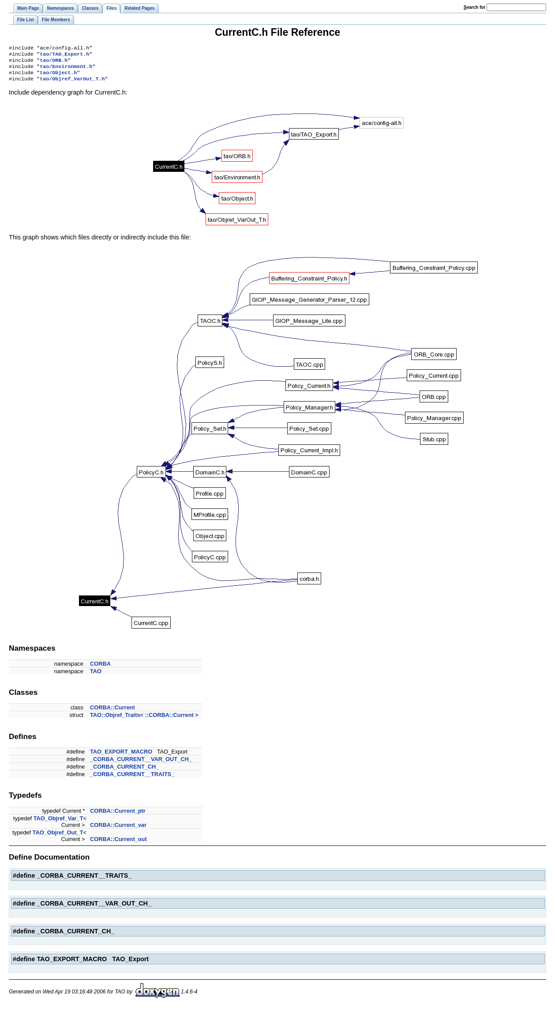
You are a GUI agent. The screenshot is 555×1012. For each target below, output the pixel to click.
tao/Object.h (58, 76)
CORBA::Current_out (118, 844)
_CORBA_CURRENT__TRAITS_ (132, 779)
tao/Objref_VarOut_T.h (72, 83)
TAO (95, 676)
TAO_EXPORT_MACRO (121, 757)
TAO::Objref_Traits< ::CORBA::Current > (144, 720)
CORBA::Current (112, 712)
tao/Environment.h (66, 69)
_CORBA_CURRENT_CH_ (124, 772)
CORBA (100, 669)
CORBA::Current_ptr (118, 816)
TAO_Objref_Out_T (58, 837)
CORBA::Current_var (118, 830)
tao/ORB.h (54, 62)
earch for (474, 7)
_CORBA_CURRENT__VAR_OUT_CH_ (141, 764)
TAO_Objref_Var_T (58, 823)
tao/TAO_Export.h (64, 55)
